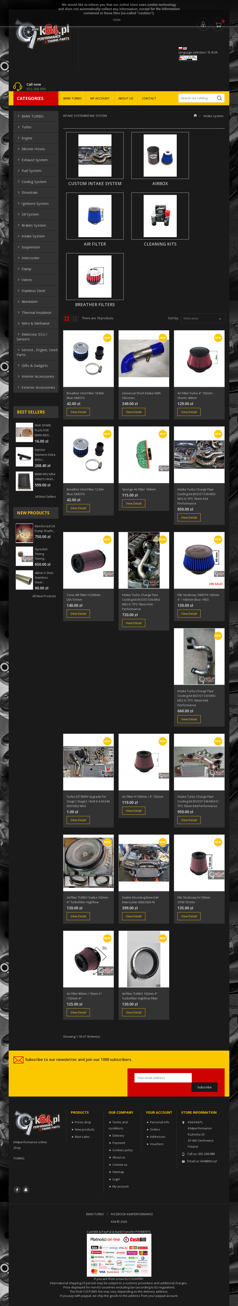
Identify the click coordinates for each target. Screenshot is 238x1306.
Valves (24, 279)
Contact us (119, 1164)
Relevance (203, 319)
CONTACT (149, 98)
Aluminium (27, 301)
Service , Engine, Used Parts (37, 352)
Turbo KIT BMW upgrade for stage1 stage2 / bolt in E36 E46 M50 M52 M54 (88, 801)
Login (116, 1179)
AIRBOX (160, 183)
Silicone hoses (31, 148)
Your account (159, 1112)
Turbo (24, 127)
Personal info (159, 1122)
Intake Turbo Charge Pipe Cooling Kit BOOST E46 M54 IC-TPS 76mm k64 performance (198, 801)
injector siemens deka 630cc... (45, 455)
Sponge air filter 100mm (139, 489)
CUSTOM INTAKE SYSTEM (95, 183)
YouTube (25, 1189)
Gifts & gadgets (32, 365)
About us (118, 1157)
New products (85, 1129)
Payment (118, 1143)
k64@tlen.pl (208, 1161)
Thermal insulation (34, 312)
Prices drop (83, 1122)
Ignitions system (33, 203)
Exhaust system (32, 159)
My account (120, 1186)
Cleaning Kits (160, 244)
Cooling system (31, 181)
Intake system (31, 236)
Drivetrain (27, 192)
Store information (199, 1112)
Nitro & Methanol (33, 323)
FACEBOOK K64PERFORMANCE (132, 1214)
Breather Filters (95, 304)
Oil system (28, 214)
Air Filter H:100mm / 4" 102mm (142, 796)
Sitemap (118, 1172)
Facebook (17, 1189)
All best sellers (45, 496)
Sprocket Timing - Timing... (41, 554)
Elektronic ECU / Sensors (32, 336)
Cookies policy (122, 1150)
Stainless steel (31, 290)
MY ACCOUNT (100, 98)
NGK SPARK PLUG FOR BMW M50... (43, 430)
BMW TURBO (72, 98)
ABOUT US (125, 98)
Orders (155, 1129)
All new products (44, 596)
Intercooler (28, 257)
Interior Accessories (35, 376)
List (75, 318)
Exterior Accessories (36, 387)
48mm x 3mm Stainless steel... (44, 577)
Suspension (28, 247)
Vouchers (157, 1144)
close (117, 20)
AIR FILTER (95, 244)
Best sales (82, 1137)
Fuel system (29, 170)
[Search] (201, 98)
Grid (66, 318)
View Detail (78, 412)
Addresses (157, 1137)
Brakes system (31, 225)
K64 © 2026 (119, 1221)
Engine (24, 138)
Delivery (118, 1135)
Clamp (24, 268)
